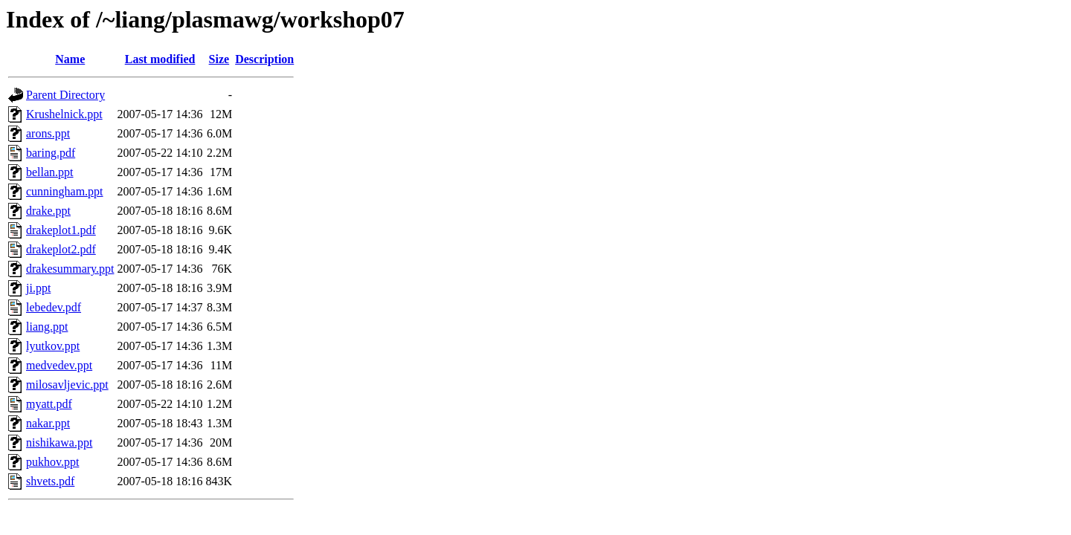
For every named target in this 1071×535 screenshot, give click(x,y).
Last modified (160, 59)
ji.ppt (38, 288)
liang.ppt (47, 326)
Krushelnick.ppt (64, 114)
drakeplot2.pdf (61, 249)
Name (70, 59)
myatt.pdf (49, 404)
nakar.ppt (48, 423)
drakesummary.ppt (70, 268)
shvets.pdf (50, 481)
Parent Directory (65, 94)
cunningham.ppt (64, 191)
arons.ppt (48, 133)
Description (264, 59)
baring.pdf (50, 152)
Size (219, 59)
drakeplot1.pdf (61, 230)
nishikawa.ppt (59, 442)
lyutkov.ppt (53, 346)
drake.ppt (48, 210)
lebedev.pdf (53, 307)
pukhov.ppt (52, 461)
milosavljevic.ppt (67, 384)
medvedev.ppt (59, 365)
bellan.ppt (50, 172)
